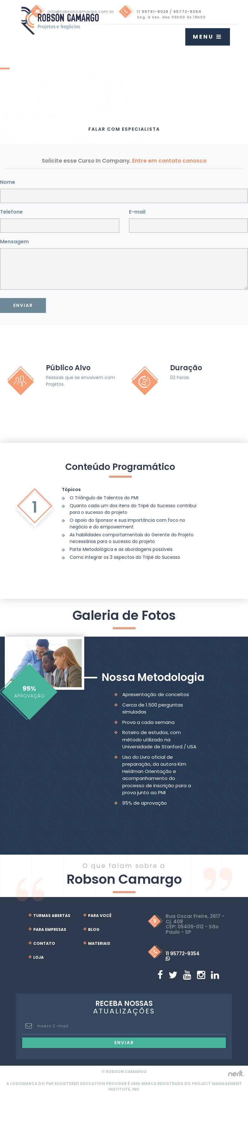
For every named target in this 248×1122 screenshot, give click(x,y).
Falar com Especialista (124, 129)
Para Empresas (49, 929)
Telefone (11, 211)
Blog (93, 929)
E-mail (137, 211)
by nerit (236, 1073)
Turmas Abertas (51, 915)
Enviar (23, 305)
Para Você (99, 915)
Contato (44, 943)
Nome (7, 182)
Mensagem (14, 241)
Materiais (99, 943)
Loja (38, 957)
